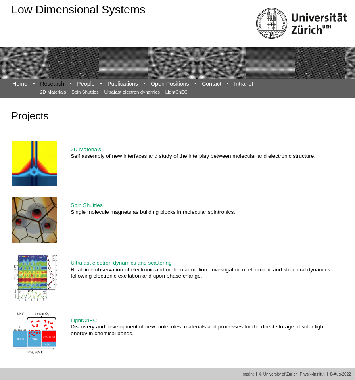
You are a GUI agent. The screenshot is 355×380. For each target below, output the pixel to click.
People (85, 84)
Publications (122, 84)
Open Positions (170, 84)
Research (52, 84)
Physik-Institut (312, 374)
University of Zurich (280, 374)
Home (19, 84)
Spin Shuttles (85, 91)
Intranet (243, 84)
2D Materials (53, 91)
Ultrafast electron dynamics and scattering (121, 263)
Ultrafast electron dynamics (132, 91)
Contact (211, 84)
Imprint (248, 374)
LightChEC (176, 91)
